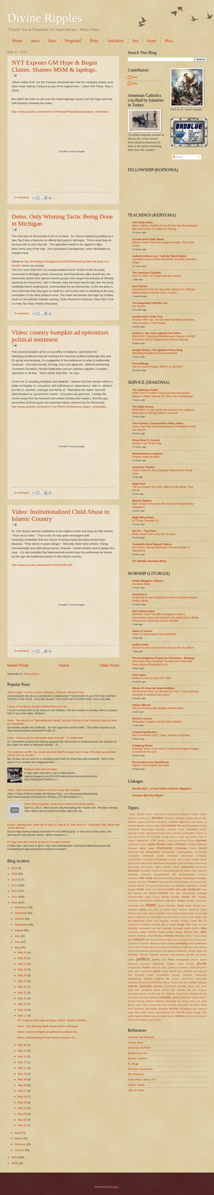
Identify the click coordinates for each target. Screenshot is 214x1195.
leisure (149, 921)
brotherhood (133, 829)
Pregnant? (73, 40)
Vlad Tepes (139, 674)
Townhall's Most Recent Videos (152, 544)
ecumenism (201, 867)
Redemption (201, 975)
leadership (138, 921)
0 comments (21, 197)
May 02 (22, 1119)
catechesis (192, 829)
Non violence (195, 940)
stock (164, 1005)
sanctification (170, 986)
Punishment (147, 971)
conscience (187, 855)
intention (191, 901)
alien (204, 818)
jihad (191, 913)
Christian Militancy (197, 844)
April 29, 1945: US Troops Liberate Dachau (156, 275)
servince (152, 994)
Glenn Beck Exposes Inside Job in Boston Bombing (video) (59, 803)
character (201, 840)
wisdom (171, 1016)
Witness (180, 1016)
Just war (150, 917)
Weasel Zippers (142, 500)
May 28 (22, 958)
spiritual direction (181, 997)
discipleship (133, 867)
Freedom (153, 881)
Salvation (158, 986)
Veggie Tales (200, 1012)
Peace (131, 947)
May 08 (22, 1085)
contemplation (134, 859)
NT (139, 943)
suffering (172, 1005)
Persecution (147, 947)
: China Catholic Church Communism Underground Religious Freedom (163, 814)
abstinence (169, 818)
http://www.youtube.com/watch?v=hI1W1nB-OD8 (42, 565)
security (165, 990)
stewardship (155, 1005)
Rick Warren (164, 982)
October (20, 918)
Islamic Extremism (167, 906)
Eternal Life (177, 870)
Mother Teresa (192, 936)
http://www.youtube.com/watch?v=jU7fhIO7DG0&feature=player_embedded (59, 406)
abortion (157, 818)
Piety (94, 40)
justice (158, 917)
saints (193, 982)
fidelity (178, 878)
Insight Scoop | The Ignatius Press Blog (157, 350)
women (203, 1016)
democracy (159, 863)
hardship (202, 886)
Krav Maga (195, 917)
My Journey (152, 939)
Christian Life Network (141, 1037)
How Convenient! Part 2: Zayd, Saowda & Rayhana (161, 735)
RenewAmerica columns (147, 453)
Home (17, 40)
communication (185, 852)
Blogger (114, 1186)
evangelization (161, 874)
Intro (52, 40)
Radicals (188, 971)
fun (170, 882)
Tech (130, 1008)
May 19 (22, 1004)
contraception (148, 859)
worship (143, 1020)
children (170, 844)
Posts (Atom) (31, 673)
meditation (152, 932)
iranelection (133, 906)
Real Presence (136, 975)
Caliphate (171, 829)
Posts (178, 157)
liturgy (180, 924)
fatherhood (159, 878)
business (160, 829)
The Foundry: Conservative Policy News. (158, 423)
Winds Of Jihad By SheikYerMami (153, 688)
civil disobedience (150, 852)
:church (203, 814)
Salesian (202, 982)
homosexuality (135, 897)
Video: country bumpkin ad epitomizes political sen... (48, 1031)
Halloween (181, 886)
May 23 (22, 986)
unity (172, 1012)
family (149, 878)
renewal (176, 979)
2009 (14, 1157)
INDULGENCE (146, 901)
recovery (176, 975)
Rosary (174, 982)
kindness (176, 917)
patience (192, 943)
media (143, 932)
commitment (168, 852)
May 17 (22, 1015)
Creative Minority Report (147, 795)
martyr (187, 928)
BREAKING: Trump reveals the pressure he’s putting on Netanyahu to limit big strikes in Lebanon (163, 411)
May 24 (22, 981)
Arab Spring (197, 822)
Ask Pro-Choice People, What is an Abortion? (157, 366)
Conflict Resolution (167, 856)
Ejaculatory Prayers (150, 871)
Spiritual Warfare (155, 1001)
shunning (193, 994)
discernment (201, 863)
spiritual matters (199, 997)
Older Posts (109, 665)
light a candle (169, 924)
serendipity (133, 994)
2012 (14, 891)
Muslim (140, 939)
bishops (171, 825)
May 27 (22, 963)
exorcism (202, 874)
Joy (205, 913)
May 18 (22, 1009)
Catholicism (142, 840)
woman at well (192, 1016)
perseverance (162, 947)
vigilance (138, 1016)
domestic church (171, 867)
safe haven (183, 982)
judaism (131, 917)
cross (179, 859)
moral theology (155, 935)
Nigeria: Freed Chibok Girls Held (150, 765)
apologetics (161, 822)
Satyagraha (146, 990)
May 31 (22, 952)
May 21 (22, 992)
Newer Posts (17, 665)
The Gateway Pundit (145, 389)
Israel (151, 40)
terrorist (173, 1008)
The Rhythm (139, 306)
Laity (204, 917)
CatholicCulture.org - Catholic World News (159, 256)
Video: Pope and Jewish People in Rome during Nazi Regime (43, 790)
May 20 (22, 998)
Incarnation (133, 901)
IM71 (194, 897)
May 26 (22, 969)
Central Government (176, 841)
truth (143, 1012)
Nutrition (145, 943)
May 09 (22, 1079)
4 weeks (141, 818)
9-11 (148, 818)
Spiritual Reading (136, 1001)
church (203, 848)
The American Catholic (146, 272)
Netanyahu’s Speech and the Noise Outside (156, 721)
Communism (201, 852)
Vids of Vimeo (136, 1090)
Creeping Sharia (142, 745)
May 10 (22, 1073)
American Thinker (143, 467)
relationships (134, 978)
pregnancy (133, 964)
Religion (148, 978)
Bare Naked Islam (143, 611)
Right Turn (138, 483)
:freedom (132, 818)
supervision (182, 1005)
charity (151, 844)
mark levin (156, 928)
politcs (131, 959)
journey (198, 913)
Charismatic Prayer (137, 844)
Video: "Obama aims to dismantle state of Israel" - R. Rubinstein (45, 737)
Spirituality (171, 1001)
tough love (133, 1012)
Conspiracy (201, 856)
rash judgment (200, 971)
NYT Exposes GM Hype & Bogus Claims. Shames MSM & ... (53, 1020)
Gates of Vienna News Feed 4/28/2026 (154, 634)
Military (179, 932)
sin (205, 993)
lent (155, 921)
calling (181, 829)
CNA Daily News (142, 222)
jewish (184, 913)
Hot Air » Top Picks (144, 530)
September (21, 924)
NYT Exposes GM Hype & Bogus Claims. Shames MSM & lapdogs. (54, 66)
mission (132, 935)
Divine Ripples (44, 18)
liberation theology (179, 921)
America (132, 822)
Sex (135, 40)
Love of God (199, 924)
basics (157, 826)
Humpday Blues (141, 584)
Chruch (192, 848)
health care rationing (155, 889)
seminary (202, 990)
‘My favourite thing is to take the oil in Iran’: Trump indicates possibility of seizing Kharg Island (165, 693)
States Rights (142, 1005)
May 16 (22, 1044)
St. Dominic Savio (187, 1001)
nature (176, 940)
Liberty (193, 921)
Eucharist (133, 874)
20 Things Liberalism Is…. (146, 520)
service (143, 993)
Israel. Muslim (193, 905)
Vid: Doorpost (136, 1074)
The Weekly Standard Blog (149, 561)
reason (150, 975)
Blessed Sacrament (187, 825)
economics (187, 866)
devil (180, 863)
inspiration (170, 900)
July (17, 936)
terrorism (163, 1008)
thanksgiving (186, 1009)
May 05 (22, 1102)
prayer (203, 959)
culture (195, 859)
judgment (140, 917)
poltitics (156, 959)
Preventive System (164, 964)
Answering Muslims (144, 732)
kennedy (167, 917)
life (200, 921)
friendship (164, 882)
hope (148, 897)
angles (141, 822)
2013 (14, 885)
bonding (203, 826)
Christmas (181, 848)
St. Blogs (133, 1063)
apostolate (173, 822)
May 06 (22, 1096)
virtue (146, 1016)
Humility (175, 897)
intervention (201, 901)
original (171, 943)
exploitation (133, 878)
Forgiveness (189, 878)
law (129, 921)
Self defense (178, 990)
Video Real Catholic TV (141, 1079)
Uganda (150, 1012)
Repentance (187, 979)
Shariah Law (182, 994)
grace (167, 886)
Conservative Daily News (148, 239)
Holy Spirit (175, 893)
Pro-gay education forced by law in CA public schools (38, 841)
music (203, 935)
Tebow (203, 1005)
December (21, 907)
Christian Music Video (141, 848)
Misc (196, 932)
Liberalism (164, 921)
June (18, 941)
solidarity (153, 997)
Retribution (133, 982)
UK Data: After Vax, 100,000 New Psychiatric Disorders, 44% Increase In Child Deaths (163, 321)
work (130, 1020)
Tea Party (194, 1005)
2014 (14, 879)
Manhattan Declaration (139, 928)
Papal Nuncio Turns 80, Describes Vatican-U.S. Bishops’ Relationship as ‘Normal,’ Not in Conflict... (164, 291)
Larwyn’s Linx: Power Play (147, 443)
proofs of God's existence (164, 967)
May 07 (22, 1090)
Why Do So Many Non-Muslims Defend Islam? (158, 708)
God (147, 885)
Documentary (146, 867)
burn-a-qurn (147, 829)
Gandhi (176, 882)
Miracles (188, 932)
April (18, 1132)
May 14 (22, 1050)
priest (180, 964)
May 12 (22, 1062)
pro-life (202, 963)
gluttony (140, 886)
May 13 (22, 1056)
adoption (189, 818)
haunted (131, 889)
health (140, 889)
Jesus (35, 40)
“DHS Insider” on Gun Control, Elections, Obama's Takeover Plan (45, 692)
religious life (162, 978)
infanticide (159, 901)
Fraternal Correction (137, 882)
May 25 (22, 975)
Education (134, 870)
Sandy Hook (194, 986)
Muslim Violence (137, 1058)
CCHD (153, 841)
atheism (141, 825)
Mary (204, 928)
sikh (201, 994)
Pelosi (137, 947)
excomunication (187, 874)
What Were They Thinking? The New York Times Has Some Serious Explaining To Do (162, 663)
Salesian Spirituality (140, 986)
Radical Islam (176, 971)
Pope (171, 959)
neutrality (184, 940)
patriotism (201, 943)
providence (183, 967)
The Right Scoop (142, 406)
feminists (170, 878)
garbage (185, 882)
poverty (194, 960)
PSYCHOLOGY (198, 967)
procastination (134, 967)
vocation (162, 1016)
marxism (196, 928)
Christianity (164, 848)
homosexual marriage (194, 893)
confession (148, 855)
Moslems (179, 935)
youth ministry (154, 1020)
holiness (163, 893)
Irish (142, 906)
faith (141, 878)
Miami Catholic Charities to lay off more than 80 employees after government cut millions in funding (165, 227)
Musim (131, 940)
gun (173, 886)
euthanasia (146, 874)
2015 (14, 873)
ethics (187, 870)
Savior (157, 990)
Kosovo (184, 917)
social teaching (140, 997)
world (135, 1020)
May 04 (22, 1108)
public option (134, 971)
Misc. (203, 931)
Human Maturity (161, 897)
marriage (177, 928)
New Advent (139, 286)
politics (143, 958)
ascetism (132, 826)
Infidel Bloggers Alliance (147, 580)
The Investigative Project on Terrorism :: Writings (163, 658)
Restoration (201, 979)
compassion (133, 856)
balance (150, 826)
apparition (185, 822)
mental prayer (166, 932)
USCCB (180, 1012)
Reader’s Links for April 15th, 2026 (151, 678)
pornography (182, 959)
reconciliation (162, 975)
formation (202, 878)
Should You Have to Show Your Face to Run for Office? (163, 647)
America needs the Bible (146, 456)
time (195, 1009)
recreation (187, 975)
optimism (162, 943)
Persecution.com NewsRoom (150, 762)
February (20, 1144)
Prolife (146, 967)
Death (203, 859)
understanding (162, 1012)
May (17, 947)
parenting (181, 943)
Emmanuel (165, 871)
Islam (150, 904)
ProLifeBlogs (140, 363)
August (19, 930)
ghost (192, 882)
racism (164, 971)
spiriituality (165, 997)
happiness (192, 885)
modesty (141, 935)
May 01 (22, 1125)
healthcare (194, 889)
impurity (202, 897)
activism (180, 818)
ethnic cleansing (199, 871)
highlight (152, 893)
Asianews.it (139, 594)
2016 (14, 868)
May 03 (22, 1113)
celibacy (161, 841)
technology (151, 1008)
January (20, 1150)
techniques (139, 1009)
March (19, 1138)
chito (135, 83)
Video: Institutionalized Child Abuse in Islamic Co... (47, 1037)
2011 (14, 896)
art (205, 822)
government (157, 885)
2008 (14, 1163)
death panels (146, 863)
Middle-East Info (137, 1053)
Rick (134, 77)
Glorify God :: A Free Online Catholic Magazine (161, 788)
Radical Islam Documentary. (41, 769)
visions (154, 1016)
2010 (14, 902)
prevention (145, 964)
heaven (137, 893)
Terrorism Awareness (140, 1069)
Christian (180, 844)
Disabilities (189, 863)
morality (169, 935)
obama (153, 943)
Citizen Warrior (141, 705)
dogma (158, 867)
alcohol (197, 818)
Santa (204, 986)
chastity (160, 844)
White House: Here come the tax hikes (154, 534)
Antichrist (115, 40)
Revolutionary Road (148, 982)
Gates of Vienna (142, 631)
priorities (190, 964)
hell (145, 893)
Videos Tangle (136, 1084)
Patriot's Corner (142, 718)
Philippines (176, 947)
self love (191, 990)
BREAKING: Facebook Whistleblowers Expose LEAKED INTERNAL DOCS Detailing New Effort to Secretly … (164, 338)
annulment (150, 822)
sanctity (182, 986)
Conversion (161, 859)
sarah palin (133, 990)
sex (158, 993)
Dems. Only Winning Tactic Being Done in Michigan (47, 1026)
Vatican (189, 1012)
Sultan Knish (140, 644)
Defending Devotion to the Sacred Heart (154, 353)
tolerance (202, 1009)
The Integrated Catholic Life (149, 303)
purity (157, 971)
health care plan (177, 889)
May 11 (22, 1068)
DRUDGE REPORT (139, 1047)
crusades (187, 859)
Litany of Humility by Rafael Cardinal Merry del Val (37, 706)
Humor (186, 896)
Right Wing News (143, 517)
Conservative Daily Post (147, 316)
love (188, 924)
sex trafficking (168, 994)
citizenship (133, 852)
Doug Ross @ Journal (146, 440)
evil (174, 874)
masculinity (133, 932)
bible (163, 825)
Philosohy (187, 947)
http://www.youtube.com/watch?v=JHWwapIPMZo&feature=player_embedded (60, 111)
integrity (181, 900)
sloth (130, 997)
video (131, 1016)
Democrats (171, 863)
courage (172, 859)
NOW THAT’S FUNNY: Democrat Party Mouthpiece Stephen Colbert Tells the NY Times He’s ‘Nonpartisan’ (162, 395)
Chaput (190, 841)
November (21, 913)
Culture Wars (135, 1042)
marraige (167, 928)
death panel (133, 863)
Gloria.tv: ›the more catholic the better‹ (157, 333)
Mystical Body (165, 940)
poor (164, 960)
